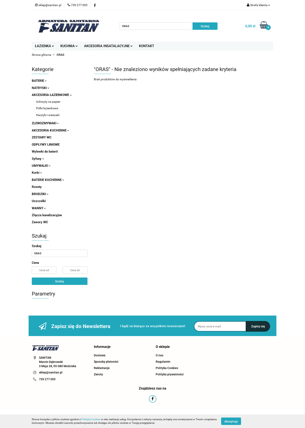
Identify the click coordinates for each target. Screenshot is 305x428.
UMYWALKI (41, 166)
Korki (37, 173)
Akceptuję (231, 421)
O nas (159, 355)
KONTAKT (146, 46)
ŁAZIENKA (44, 46)
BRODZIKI (40, 194)
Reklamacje (102, 368)
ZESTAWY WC (41, 137)
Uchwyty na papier (48, 101)
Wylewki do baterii (45, 151)
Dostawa (99, 355)
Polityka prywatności (170, 374)
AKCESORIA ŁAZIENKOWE (52, 95)
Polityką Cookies (90, 419)
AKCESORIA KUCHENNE (50, 130)
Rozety (37, 187)
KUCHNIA (69, 46)
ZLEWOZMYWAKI (45, 123)
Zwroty (98, 374)
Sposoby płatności (106, 361)
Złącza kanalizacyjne (47, 215)
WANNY (39, 208)
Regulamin (163, 361)
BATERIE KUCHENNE (48, 180)
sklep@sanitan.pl (50, 372)
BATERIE (39, 81)
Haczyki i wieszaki (48, 115)
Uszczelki (39, 201)
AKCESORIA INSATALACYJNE (108, 46)
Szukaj (59, 281)
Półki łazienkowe (47, 108)
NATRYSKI (40, 88)
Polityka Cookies (167, 368)
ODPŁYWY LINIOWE (46, 144)
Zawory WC (40, 222)
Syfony (38, 159)
